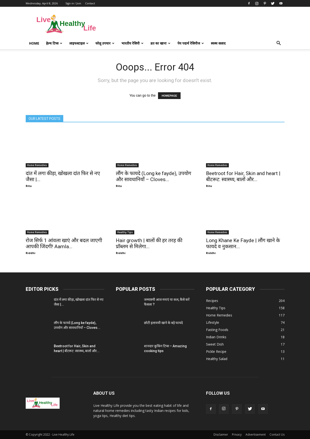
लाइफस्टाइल (78, 43)
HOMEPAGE (169, 95)
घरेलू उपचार (104, 43)
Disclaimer (221, 434)
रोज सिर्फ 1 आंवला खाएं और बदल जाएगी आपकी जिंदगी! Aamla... (64, 243)
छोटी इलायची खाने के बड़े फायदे (163, 323)
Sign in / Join (73, 3)
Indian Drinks (216, 337)
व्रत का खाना (160, 43)
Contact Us (277, 434)
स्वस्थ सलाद (218, 43)
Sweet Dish (215, 344)
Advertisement (256, 434)
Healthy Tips (125, 232)
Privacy (237, 434)
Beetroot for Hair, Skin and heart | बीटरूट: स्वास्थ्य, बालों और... (243, 176)
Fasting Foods (217, 329)
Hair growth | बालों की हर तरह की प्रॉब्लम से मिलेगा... (149, 243)
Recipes (212, 300)
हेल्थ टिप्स (54, 43)
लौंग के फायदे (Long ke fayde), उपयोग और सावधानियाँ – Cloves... (153, 176)
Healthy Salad (216, 358)
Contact (90, 3)
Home (34, 43)
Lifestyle (212, 322)
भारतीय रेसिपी (132, 43)
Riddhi (30, 253)
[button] (279, 43)
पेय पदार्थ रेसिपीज (190, 43)
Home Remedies (37, 165)
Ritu (29, 186)
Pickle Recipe (216, 351)
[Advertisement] (196, 24)
